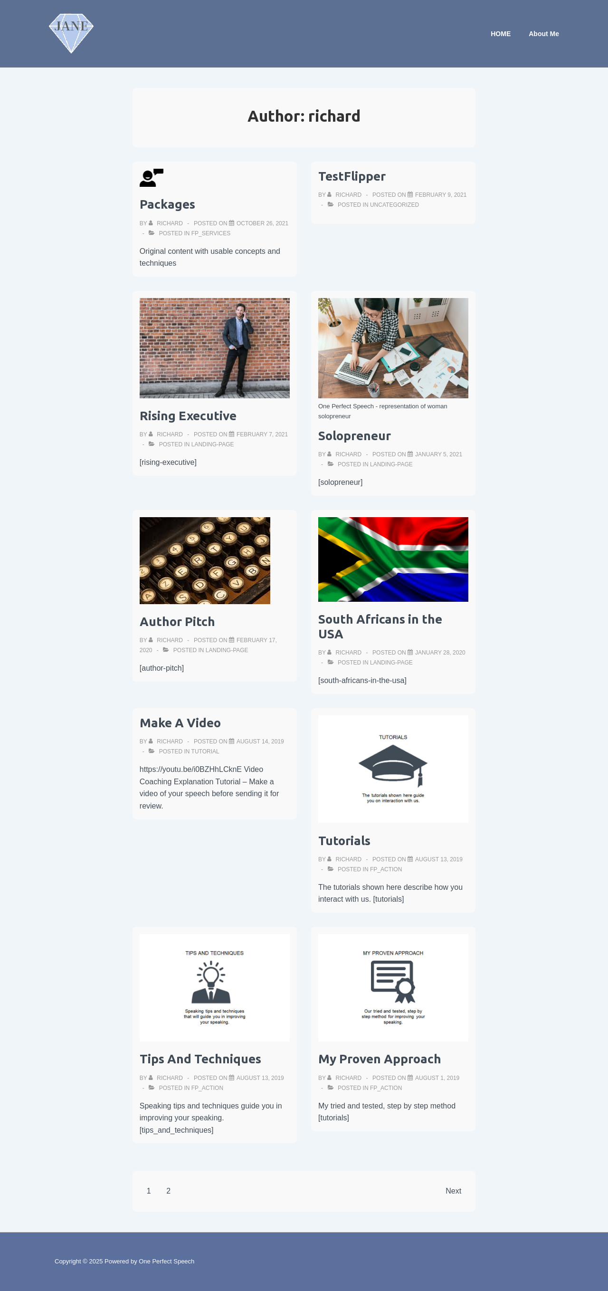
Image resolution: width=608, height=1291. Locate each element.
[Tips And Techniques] (260, 1078)
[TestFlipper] (440, 195)
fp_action (386, 869)
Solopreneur (354, 436)
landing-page (212, 444)
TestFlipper (352, 176)
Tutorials (344, 841)
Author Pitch (177, 621)
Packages (167, 204)
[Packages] (262, 223)
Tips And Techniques (200, 1059)
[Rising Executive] (262, 434)
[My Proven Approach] (437, 1078)
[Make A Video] (260, 741)
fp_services (210, 233)
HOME (501, 34)
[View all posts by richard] (166, 223)
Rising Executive (188, 416)
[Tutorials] (439, 859)
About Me (544, 34)
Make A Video (180, 723)
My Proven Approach (379, 1059)
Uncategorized (394, 205)
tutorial (205, 751)
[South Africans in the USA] (440, 652)
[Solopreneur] (438, 454)
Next (453, 1191)
